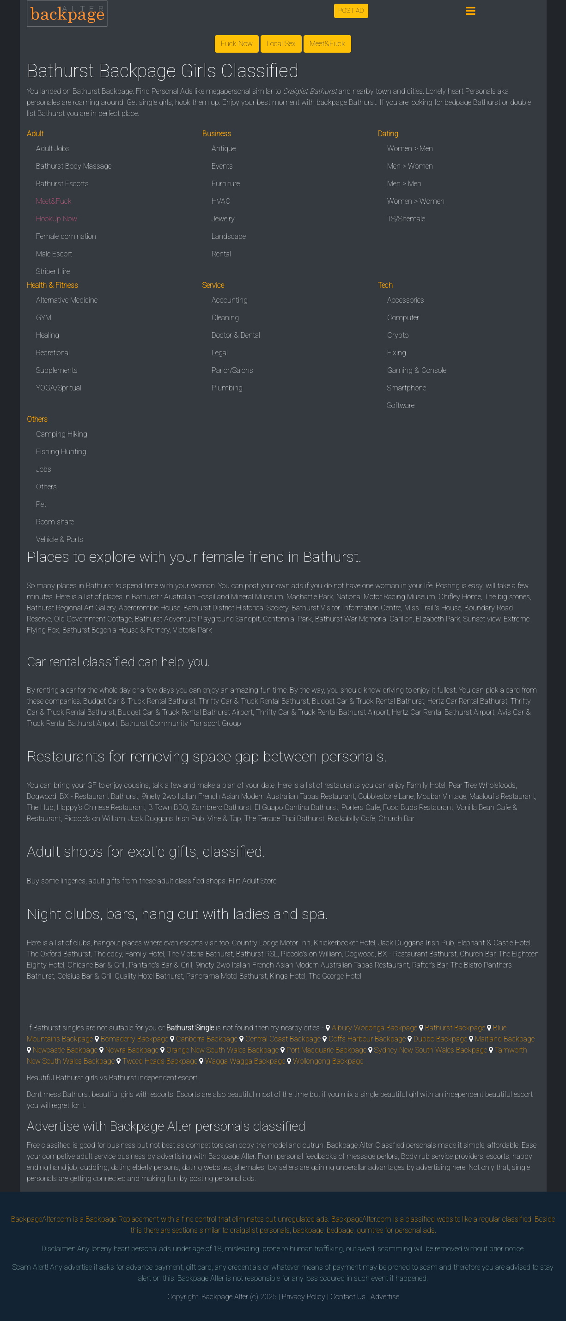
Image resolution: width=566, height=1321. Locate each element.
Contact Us (347, 1296)
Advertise (385, 1296)
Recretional (53, 352)
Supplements (57, 370)
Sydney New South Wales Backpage (430, 1050)
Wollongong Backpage (328, 1061)
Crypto (397, 335)
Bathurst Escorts (62, 183)
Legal (220, 352)
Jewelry (223, 218)
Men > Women (410, 166)
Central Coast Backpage (283, 1039)
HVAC (221, 201)
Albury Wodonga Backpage (374, 1027)
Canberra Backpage (206, 1039)
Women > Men (410, 148)
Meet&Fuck (327, 43)
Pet (41, 504)
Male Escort (54, 254)
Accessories (405, 300)
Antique (224, 148)
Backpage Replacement (122, 1219)
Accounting (230, 300)
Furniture (226, 183)
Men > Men (404, 183)
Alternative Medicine (66, 300)
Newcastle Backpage (65, 1050)
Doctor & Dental (236, 335)
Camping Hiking (61, 434)
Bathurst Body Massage (73, 166)
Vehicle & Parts (59, 539)
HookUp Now (56, 218)
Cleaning (225, 317)
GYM (43, 317)
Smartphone (406, 388)
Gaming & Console (416, 370)
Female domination (66, 236)
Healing (47, 335)
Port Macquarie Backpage (326, 1050)
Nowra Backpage (131, 1050)
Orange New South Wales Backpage (222, 1050)
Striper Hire (53, 271)
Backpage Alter (224, 1296)
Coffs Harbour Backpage (367, 1039)
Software (400, 405)
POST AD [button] (351, 10)
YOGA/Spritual (58, 388)
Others (46, 486)
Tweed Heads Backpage (159, 1061)
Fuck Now (237, 43)
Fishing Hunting (61, 451)
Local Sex (281, 43)
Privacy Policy (303, 1296)
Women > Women (415, 201)
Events (222, 166)
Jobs (43, 469)
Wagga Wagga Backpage (245, 1061)
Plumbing (227, 388)
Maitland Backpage (505, 1039)
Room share (55, 521)
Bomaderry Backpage (134, 1039)
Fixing (396, 352)
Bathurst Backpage (455, 1027)
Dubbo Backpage (440, 1039)
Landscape (229, 236)
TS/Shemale (406, 218)
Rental (221, 254)
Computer (403, 317)
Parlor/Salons (232, 370)
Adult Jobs (53, 148)
